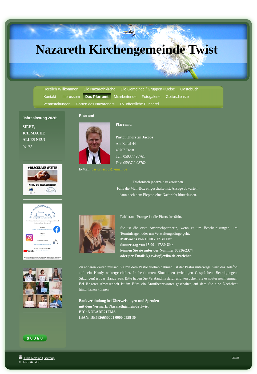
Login (235, 357)
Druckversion (30, 358)
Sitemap (49, 358)
